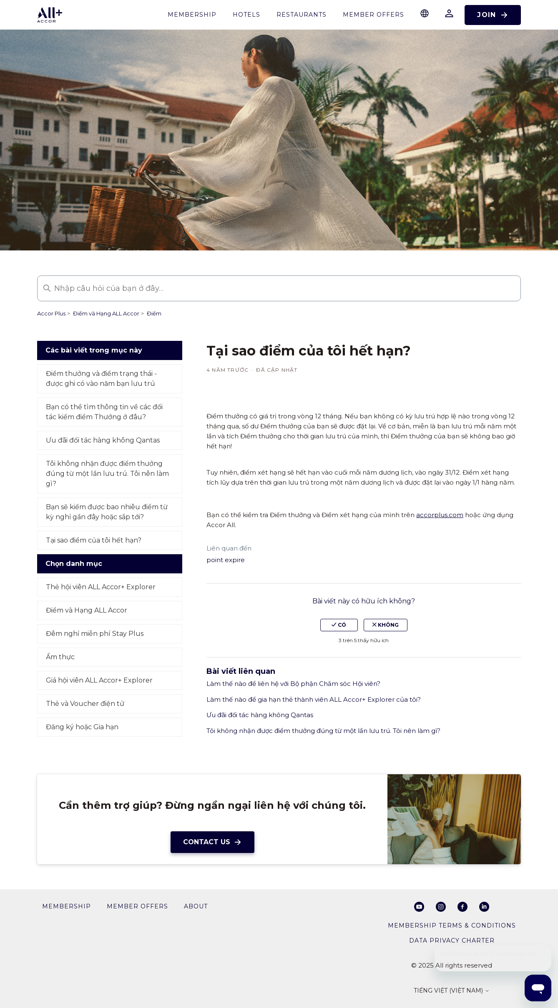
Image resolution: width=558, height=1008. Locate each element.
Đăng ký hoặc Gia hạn (82, 727)
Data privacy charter (452, 940)
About (196, 906)
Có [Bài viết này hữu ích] (339, 625)
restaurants (301, 14)
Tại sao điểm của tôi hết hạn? (93, 540)
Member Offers (373, 14)
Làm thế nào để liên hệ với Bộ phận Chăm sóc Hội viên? (293, 684)
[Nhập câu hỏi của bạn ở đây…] (279, 288)
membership (192, 14)
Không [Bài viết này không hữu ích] (385, 625)
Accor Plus (51, 313)
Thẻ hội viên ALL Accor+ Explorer (101, 587)
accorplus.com (439, 515)
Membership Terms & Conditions (452, 925)
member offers (137, 906)
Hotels (246, 14)
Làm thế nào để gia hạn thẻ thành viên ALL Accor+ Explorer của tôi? (313, 699)
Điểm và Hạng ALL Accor (106, 313)
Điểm (154, 313)
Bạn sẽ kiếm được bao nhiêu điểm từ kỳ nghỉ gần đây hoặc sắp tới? (107, 512)
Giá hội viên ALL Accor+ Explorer (99, 680)
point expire (225, 560)
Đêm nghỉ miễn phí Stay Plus (94, 634)
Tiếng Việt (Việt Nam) (452, 990)
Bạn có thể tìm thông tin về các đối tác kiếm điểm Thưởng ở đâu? (104, 412)
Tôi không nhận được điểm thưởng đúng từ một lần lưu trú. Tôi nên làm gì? (107, 474)
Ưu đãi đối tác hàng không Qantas (103, 440)
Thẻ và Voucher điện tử (85, 704)
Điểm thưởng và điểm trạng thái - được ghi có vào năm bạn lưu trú (101, 379)
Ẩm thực (60, 657)
